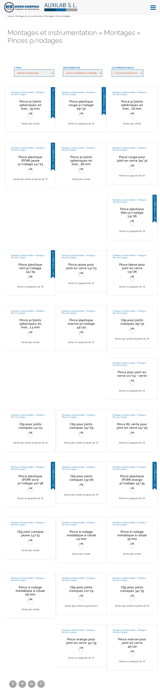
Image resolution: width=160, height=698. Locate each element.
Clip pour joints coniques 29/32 (132, 321)
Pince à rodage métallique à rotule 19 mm (81, 535)
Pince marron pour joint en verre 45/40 (132, 642)
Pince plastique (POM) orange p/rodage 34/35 (132, 479)
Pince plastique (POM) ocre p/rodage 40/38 (30, 479)
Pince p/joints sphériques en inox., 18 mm (132, 105)
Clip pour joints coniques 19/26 (81, 477)
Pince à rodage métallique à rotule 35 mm (132, 535)
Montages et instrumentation (29, 16)
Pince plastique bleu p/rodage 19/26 (132, 212)
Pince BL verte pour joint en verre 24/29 (132, 425)
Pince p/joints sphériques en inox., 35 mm (30, 105)
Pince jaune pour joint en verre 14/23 (81, 266)
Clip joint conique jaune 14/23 (30, 533)
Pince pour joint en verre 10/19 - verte (132, 373)
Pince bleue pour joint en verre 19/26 (132, 268)
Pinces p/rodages (18, 94)
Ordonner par (71, 68)
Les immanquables (123, 68)
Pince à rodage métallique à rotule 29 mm (30, 590)
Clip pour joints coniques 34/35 (132, 589)
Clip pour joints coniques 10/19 (81, 589)
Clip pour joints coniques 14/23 (30, 425)
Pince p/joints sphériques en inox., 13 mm (30, 323)
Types (17, 68)
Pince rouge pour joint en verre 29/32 (132, 158)
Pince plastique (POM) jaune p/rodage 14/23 (30, 160)
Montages (49, 16)
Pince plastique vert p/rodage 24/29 (30, 268)
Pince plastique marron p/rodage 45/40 (81, 323)
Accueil (11, 16)
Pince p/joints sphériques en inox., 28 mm (81, 160)
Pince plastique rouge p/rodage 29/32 (81, 105)
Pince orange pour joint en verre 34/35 (81, 641)
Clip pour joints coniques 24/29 (81, 425)
